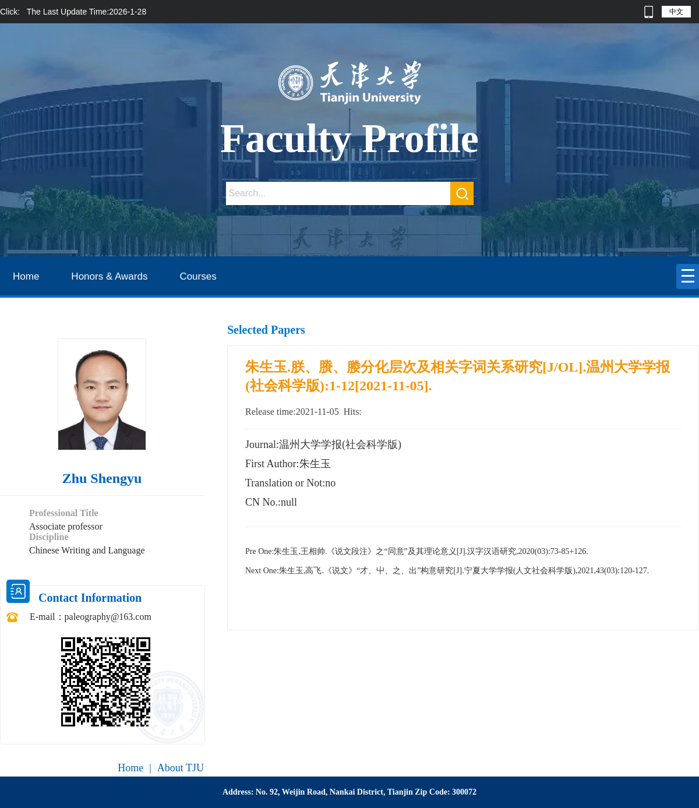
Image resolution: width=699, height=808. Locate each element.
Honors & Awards (109, 276)
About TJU (180, 768)
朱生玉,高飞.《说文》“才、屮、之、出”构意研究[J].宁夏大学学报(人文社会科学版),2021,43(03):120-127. (447, 570)
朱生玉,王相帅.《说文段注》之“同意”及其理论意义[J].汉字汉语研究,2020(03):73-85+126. (416, 551)
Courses (197, 276)
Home (26, 276)
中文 (676, 12)
